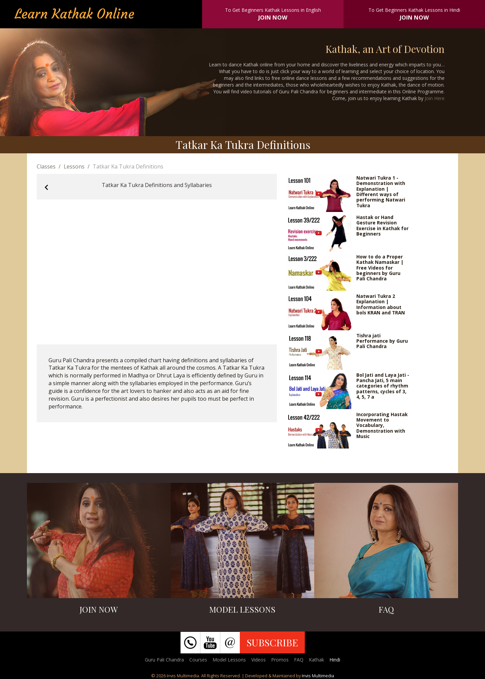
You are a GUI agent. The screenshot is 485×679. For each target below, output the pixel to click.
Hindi (334, 659)
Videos (258, 659)
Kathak (316, 659)
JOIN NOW (272, 17)
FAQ (298, 659)
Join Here (435, 98)
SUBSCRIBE (272, 642)
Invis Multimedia (318, 676)
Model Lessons (229, 659)
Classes (46, 166)
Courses (198, 659)
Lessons (74, 166)
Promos (280, 659)
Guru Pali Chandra (164, 659)
